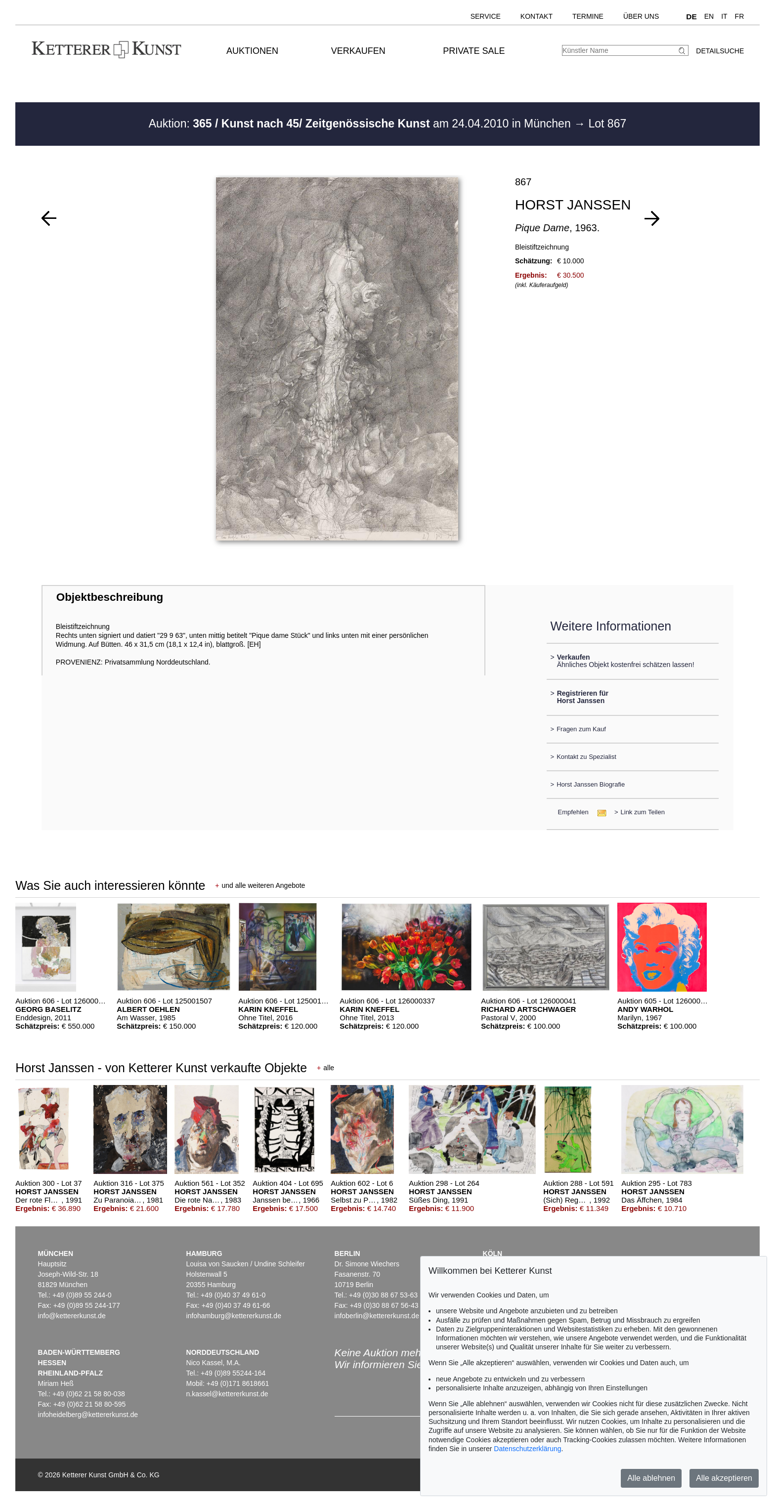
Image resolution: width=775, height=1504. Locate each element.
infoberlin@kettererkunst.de (377, 1316)
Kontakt (536, 16)
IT (724, 16)
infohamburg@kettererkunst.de (233, 1316)
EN (709, 16)
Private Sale (474, 51)
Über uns (641, 16)
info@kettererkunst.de (72, 1316)
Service (486, 16)
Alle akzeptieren (724, 1478)
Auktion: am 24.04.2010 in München (361, 123)
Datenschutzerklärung (527, 1449)
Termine (587, 16)
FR (739, 16)
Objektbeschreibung (109, 597)
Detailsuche (720, 51)
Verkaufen (358, 51)
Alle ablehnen (651, 1478)
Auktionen (252, 51)
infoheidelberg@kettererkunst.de (88, 1415)
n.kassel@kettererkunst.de (227, 1394)
